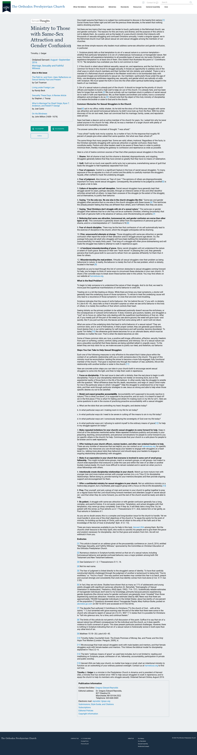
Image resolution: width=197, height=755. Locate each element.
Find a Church (85, 743)
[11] (127, 364)
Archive (39, 135)
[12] (156, 423)
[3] (107, 97)
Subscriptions (85, 707)
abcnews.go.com (84, 604)
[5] (163, 181)
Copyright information (88, 714)
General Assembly (153, 7)
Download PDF (39, 128)
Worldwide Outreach (143, 746)
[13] (164, 486)
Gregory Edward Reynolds (106, 688)
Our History (141, 738)
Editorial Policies (86, 710)
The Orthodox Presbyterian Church (38, 6)
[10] (93, 331)
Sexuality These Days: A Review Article (49, 95)
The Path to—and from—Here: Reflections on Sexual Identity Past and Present (51, 78)
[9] (96, 264)
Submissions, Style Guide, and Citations (96, 704)
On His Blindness (39, 113)
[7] (154, 214)
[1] (163, 20)
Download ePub (59, 128)
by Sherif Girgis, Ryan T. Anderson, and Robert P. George (50, 104)
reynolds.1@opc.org (101, 701)
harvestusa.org (96, 276)
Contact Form (85, 741)
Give (166, 7)
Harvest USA (138, 527)
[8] (128, 223)
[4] (83, 108)
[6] (151, 202)
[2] (104, 92)
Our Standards (142, 741)
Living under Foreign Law (43, 87)
